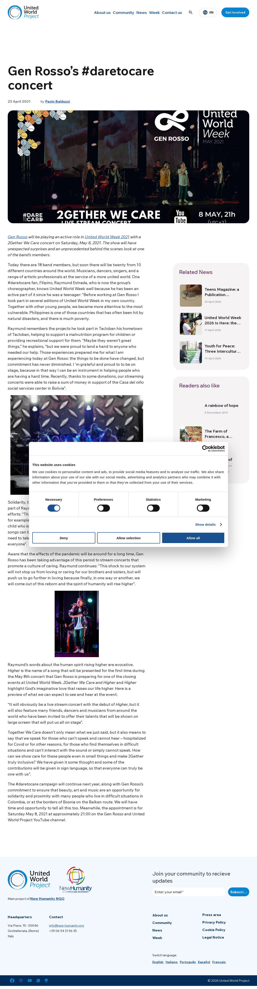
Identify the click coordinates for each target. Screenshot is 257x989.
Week (148, 12)
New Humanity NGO (47, 898)
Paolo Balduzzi (57, 101)
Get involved (235, 12)
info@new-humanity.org (66, 925)
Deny (64, 538)
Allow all (193, 538)
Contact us (170, 12)
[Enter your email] (188, 891)
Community (110, 12)
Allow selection (128, 538)
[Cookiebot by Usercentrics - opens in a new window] (205, 448)
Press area (211, 914)
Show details (205, 524)
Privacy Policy (214, 922)
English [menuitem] (157, 962)
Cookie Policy (213, 929)
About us (85, 12)
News (131, 12)
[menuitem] (157, 962)
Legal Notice (213, 937)
